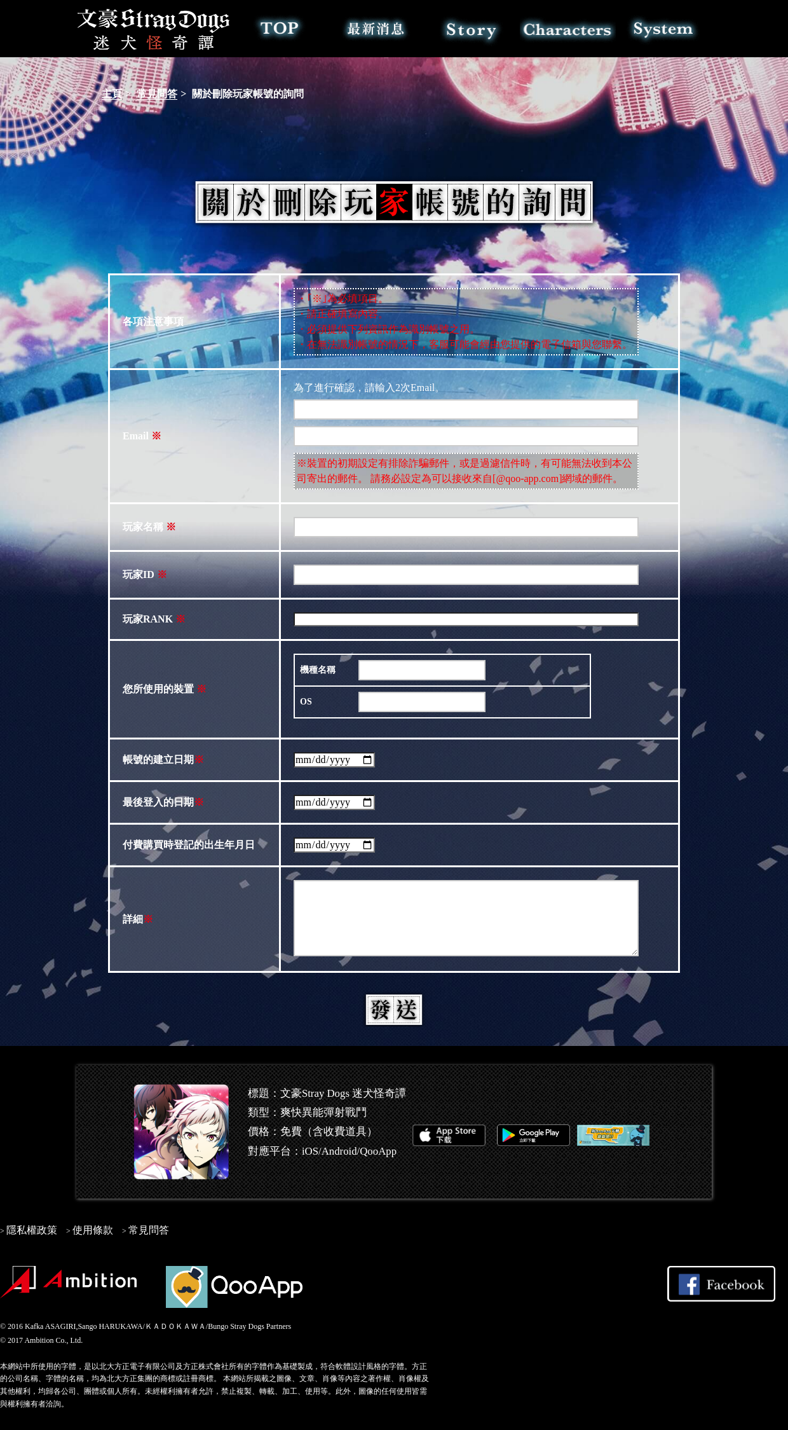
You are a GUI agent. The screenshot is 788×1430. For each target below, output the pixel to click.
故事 (472, 28)
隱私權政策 (31, 1230)
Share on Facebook (721, 1284)
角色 (568, 28)
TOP (280, 28)
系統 (664, 28)
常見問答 (157, 93)
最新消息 (376, 28)
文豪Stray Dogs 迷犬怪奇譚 (154, 28)
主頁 (112, 93)
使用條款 (92, 1230)
